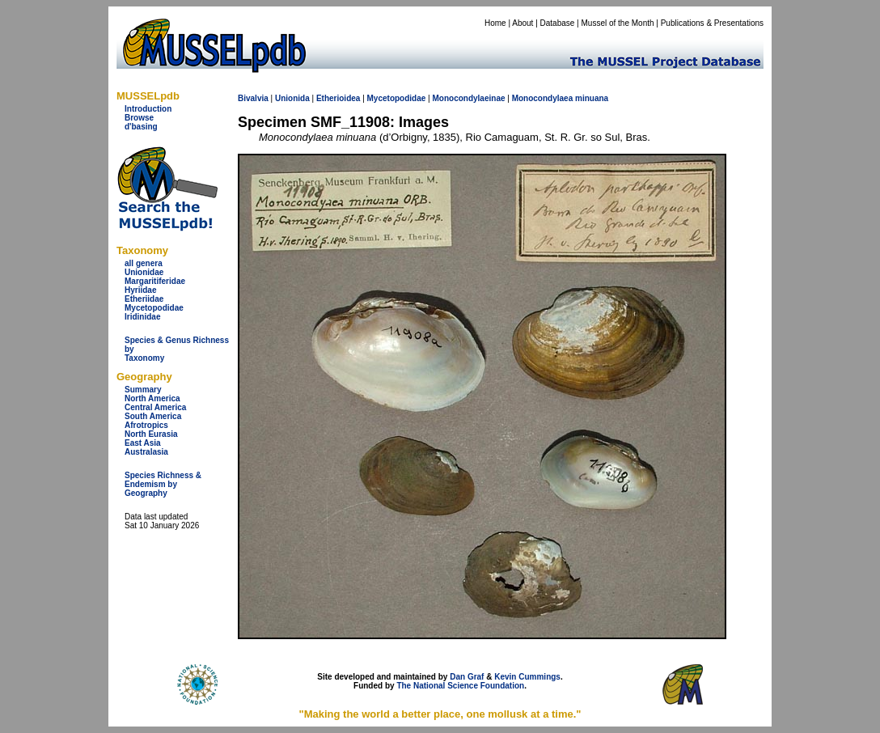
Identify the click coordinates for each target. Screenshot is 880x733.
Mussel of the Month (618, 23)
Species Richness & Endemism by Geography (163, 484)
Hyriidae (140, 290)
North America (152, 398)
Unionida (292, 98)
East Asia (143, 443)
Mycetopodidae (154, 307)
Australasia (146, 451)
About (522, 23)
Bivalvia (253, 98)
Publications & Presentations (712, 23)
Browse (139, 117)
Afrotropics (146, 425)
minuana (591, 98)
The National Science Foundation (460, 685)
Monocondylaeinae (468, 98)
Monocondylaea (542, 98)
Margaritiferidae (155, 281)
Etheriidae (144, 298)
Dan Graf (467, 676)
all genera (144, 263)
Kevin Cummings (527, 676)
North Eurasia (151, 434)
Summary (143, 389)
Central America (155, 407)
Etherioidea (338, 98)
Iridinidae (142, 316)
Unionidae (144, 272)
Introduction (148, 108)
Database (557, 23)
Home (495, 23)
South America (153, 416)
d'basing (141, 126)
